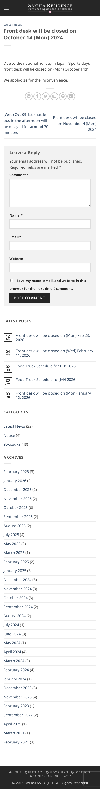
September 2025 (18, 516)
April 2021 (12, 724)
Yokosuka (12, 444)
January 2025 (15, 570)
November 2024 (18, 588)
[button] (6, 8)
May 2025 (12, 543)
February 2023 (16, 705)
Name (16, 215)
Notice (9, 435)
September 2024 (18, 606)
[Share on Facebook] (37, 96)
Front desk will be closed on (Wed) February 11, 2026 (54, 353)
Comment (19, 175)
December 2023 (17, 687)
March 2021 (14, 733)
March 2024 (14, 660)
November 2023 (18, 697)
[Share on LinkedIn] (71, 96)
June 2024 (12, 633)
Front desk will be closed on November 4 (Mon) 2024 (74, 123)
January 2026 (15, 480)
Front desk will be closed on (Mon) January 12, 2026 (53, 395)
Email (15, 237)
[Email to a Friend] (54, 96)
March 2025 (14, 552)
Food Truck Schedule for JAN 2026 (45, 379)
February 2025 (16, 561)
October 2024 (16, 597)
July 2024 (11, 624)
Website (16, 258)
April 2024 (12, 651)
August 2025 (15, 525)
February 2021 (16, 742)
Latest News (13, 24)
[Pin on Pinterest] (63, 96)
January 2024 (15, 679)
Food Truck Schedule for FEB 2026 (46, 366)
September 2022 (18, 715)
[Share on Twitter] (46, 96)
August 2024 (15, 615)
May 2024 (12, 642)
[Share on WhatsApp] (29, 96)
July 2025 (11, 534)
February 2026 (16, 471)
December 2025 (17, 489)
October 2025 (16, 507)
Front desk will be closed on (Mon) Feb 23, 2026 (53, 337)
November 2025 (18, 498)
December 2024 (17, 579)
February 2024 (16, 669)
